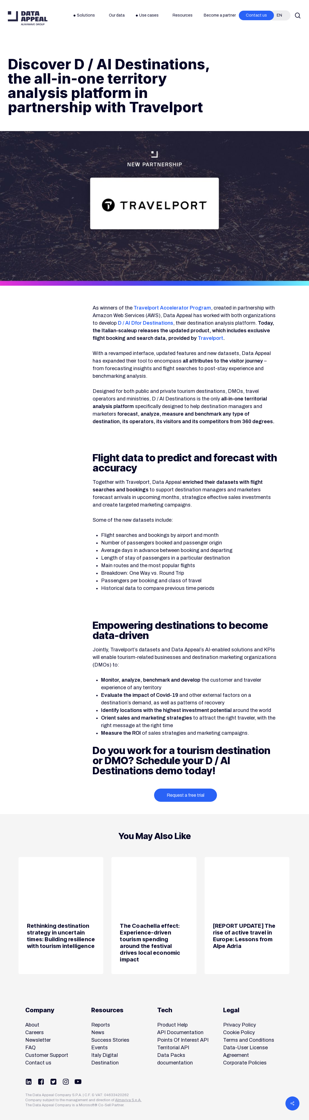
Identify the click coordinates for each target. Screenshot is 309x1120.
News (17, 48)
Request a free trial (185, 795)
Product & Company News (94, 48)
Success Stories (110, 1040)
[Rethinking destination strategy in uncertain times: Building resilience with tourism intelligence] (61, 915)
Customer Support (46, 1055)
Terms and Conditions (248, 1040)
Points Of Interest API (183, 1040)
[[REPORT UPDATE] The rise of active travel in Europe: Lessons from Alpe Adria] (247, 915)
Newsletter (38, 1040)
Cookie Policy (239, 1032)
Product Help (172, 1025)
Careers (34, 1032)
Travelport (210, 338)
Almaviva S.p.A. (128, 1100)
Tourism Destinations (182, 48)
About (32, 1025)
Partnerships (46, 48)
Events (99, 1047)
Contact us (38, 1063)
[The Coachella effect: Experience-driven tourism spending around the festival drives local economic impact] (153, 915)
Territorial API (173, 1047)
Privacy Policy (239, 1025)
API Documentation (180, 1032)
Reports (100, 1025)
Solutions (139, 48)
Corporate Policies (245, 1063)
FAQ (30, 1047)
